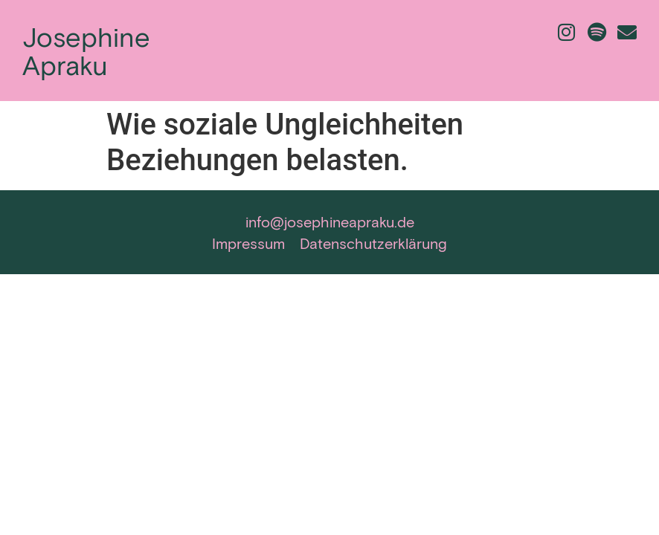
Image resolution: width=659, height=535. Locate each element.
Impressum (248, 243)
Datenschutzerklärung (373, 243)
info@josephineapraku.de (329, 221)
